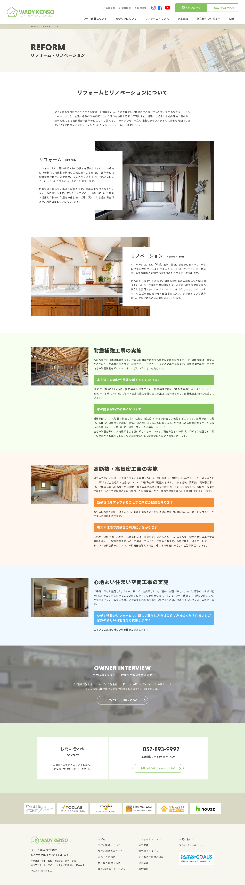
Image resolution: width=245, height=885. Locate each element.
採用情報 (141, 7)
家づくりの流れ (107, 857)
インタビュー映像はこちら (122, 700)
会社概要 (126, 7)
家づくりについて (126, 18)
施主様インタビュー (208, 18)
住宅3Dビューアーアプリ (112, 868)
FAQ (231, 18)
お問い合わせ (191, 7)
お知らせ (110, 7)
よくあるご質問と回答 (151, 857)
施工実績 (182, 18)
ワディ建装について (95, 18)
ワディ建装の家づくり (110, 851)
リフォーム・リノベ (157, 18)
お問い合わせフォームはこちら (158, 768)
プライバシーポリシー (191, 845)
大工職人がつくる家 (109, 863)
